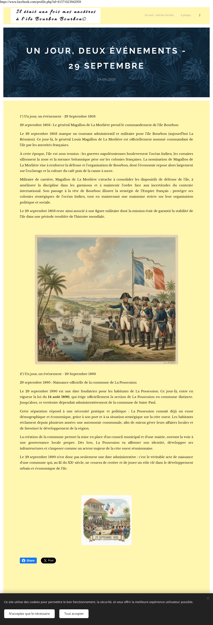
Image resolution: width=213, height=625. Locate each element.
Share (28, 560)
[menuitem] (130, 15)
